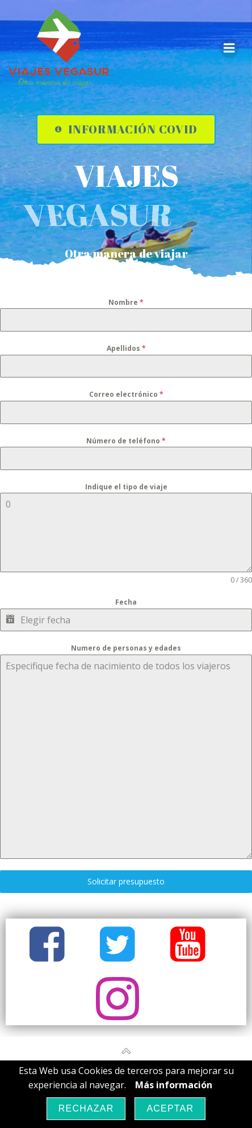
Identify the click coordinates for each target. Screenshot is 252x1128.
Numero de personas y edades (126, 648)
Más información (173, 1085)
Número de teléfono (126, 441)
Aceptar (170, 1108)
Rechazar (86, 1108)
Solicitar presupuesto (126, 881)
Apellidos (126, 348)
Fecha (126, 602)
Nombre (126, 302)
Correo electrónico (126, 394)
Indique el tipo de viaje (126, 487)
